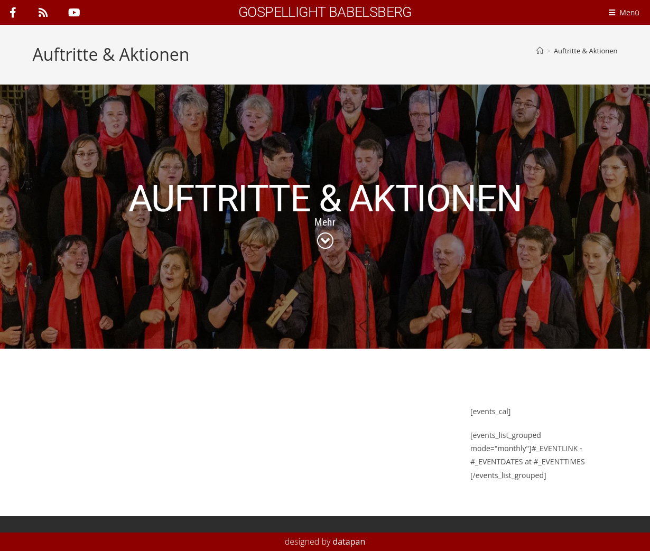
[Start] (539, 50)
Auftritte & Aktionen (586, 50)
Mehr (325, 222)
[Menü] (626, 12)
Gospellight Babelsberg (325, 12)
